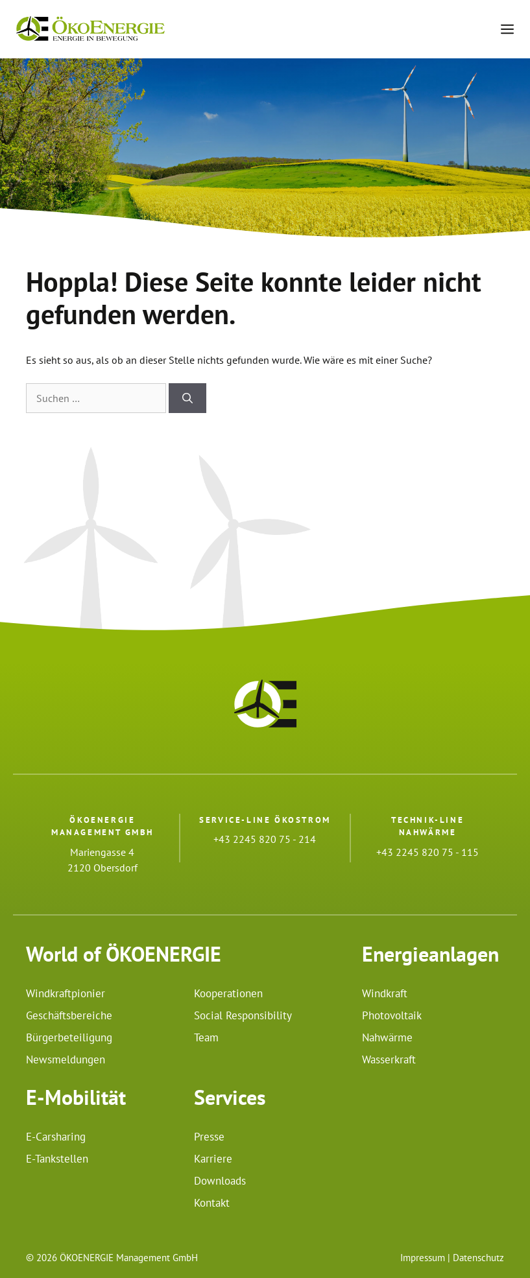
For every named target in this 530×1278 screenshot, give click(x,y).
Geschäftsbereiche (69, 1015)
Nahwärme (387, 1037)
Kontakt (212, 1203)
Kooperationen (228, 993)
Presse (209, 1137)
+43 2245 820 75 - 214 (264, 839)
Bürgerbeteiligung (69, 1037)
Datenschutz (478, 1257)
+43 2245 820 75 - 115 (427, 852)
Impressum (422, 1257)
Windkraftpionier (65, 993)
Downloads (220, 1181)
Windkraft (384, 993)
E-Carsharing (56, 1137)
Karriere (213, 1159)
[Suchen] (187, 398)
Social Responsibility (243, 1015)
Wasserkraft (389, 1059)
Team (206, 1037)
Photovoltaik (392, 1015)
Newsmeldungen (65, 1059)
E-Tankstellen (57, 1159)
